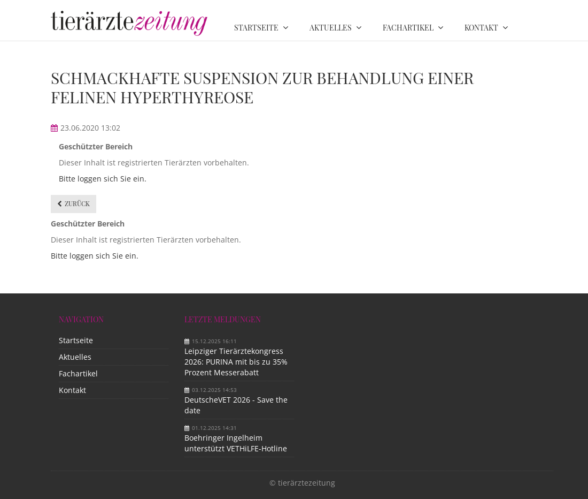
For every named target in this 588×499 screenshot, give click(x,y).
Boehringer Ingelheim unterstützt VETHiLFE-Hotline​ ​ (236, 443)
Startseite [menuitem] (256, 27)
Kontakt (72, 390)
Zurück (77, 203)
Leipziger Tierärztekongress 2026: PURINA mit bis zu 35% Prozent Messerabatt (236, 361)
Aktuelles (75, 357)
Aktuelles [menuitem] (331, 27)
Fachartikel (78, 373)
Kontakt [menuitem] (481, 27)
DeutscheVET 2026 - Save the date (236, 405)
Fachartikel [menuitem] (408, 27)
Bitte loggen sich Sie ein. (102, 178)
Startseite (76, 340)
